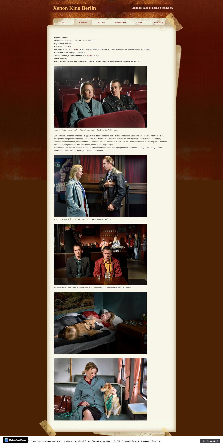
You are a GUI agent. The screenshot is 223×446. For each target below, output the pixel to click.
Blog (64, 22)
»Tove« (75, 50)
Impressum (158, 22)
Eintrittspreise (120, 22)
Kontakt (139, 22)
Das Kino (101, 22)
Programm (83, 22)
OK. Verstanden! (210, 441)
